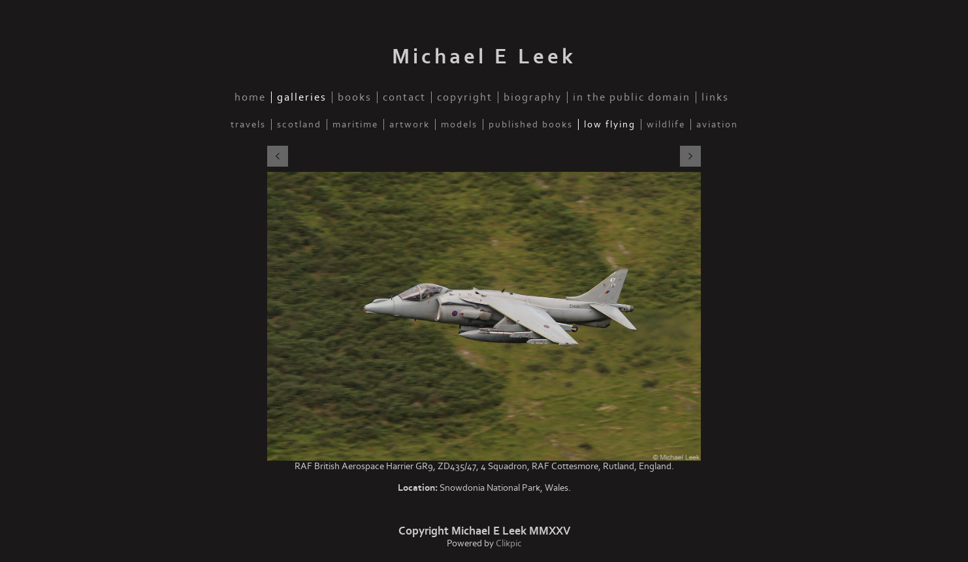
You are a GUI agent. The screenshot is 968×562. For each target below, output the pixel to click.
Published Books (531, 124)
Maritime (355, 124)
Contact (404, 97)
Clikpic (509, 543)
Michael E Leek (484, 56)
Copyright (464, 97)
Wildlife (666, 124)
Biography (533, 97)
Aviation (717, 124)
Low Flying (610, 124)
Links (715, 97)
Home (250, 97)
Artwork (409, 124)
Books (355, 97)
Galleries (302, 97)
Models (459, 124)
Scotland (299, 124)
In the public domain (631, 97)
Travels (248, 124)
